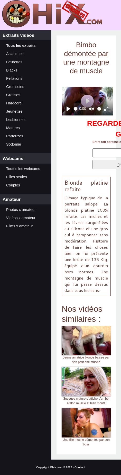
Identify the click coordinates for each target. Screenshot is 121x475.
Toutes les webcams (23, 169)
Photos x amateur (21, 210)
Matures (13, 128)
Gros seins (15, 87)
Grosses (13, 95)
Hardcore (14, 103)
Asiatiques (15, 54)
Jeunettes (14, 111)
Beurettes (14, 62)
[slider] (76, 108)
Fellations (14, 78)
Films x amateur (19, 226)
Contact (80, 467)
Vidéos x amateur (20, 218)
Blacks (11, 70)
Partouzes (14, 136)
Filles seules (16, 177)
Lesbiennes (15, 120)
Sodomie (13, 144)
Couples (13, 185)
